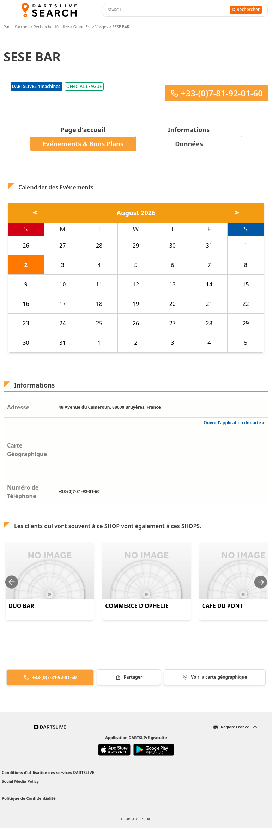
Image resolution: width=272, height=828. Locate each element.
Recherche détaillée (52, 26)
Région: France (235, 726)
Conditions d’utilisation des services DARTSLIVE (48, 772)
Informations (189, 129)
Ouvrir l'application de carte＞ (234, 423)
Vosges (101, 26)
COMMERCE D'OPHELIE (137, 606)
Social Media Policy (20, 781)
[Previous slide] (11, 582)
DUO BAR (21, 606)
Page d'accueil (17, 26)
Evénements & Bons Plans (82, 144)
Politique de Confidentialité (29, 798)
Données (189, 144)
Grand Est (82, 26)
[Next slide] (260, 582)
